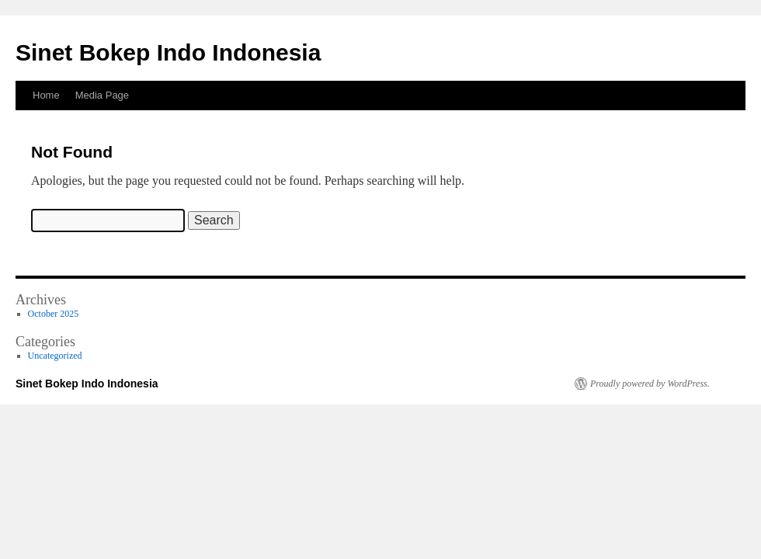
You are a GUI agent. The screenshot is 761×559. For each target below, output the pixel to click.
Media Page (102, 95)
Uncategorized (55, 355)
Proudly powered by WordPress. (650, 383)
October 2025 (53, 313)
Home (46, 95)
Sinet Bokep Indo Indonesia (168, 52)
